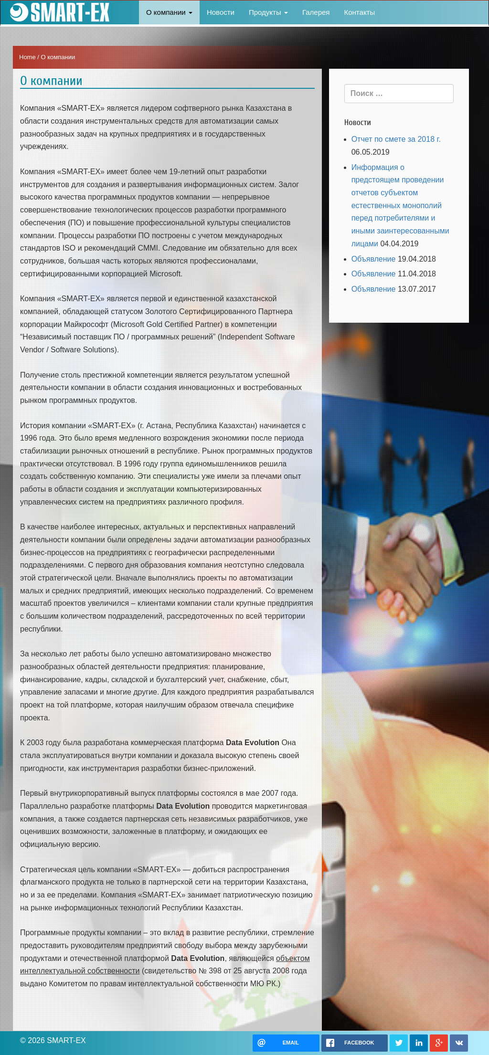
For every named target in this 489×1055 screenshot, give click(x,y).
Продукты (268, 12)
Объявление (373, 259)
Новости (220, 12)
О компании (169, 12)
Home (27, 57)
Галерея (316, 12)
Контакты (359, 12)
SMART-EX (57, 12)
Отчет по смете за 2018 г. (396, 139)
